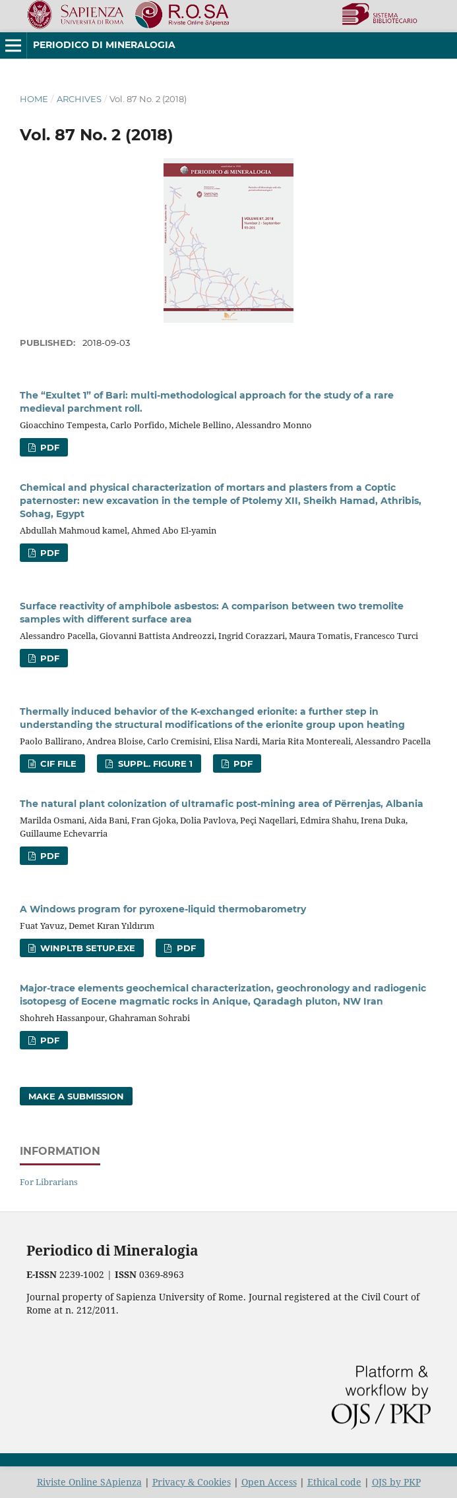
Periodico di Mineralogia (104, 45)
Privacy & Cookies (191, 1482)
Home (34, 99)
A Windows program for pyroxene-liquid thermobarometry (163, 909)
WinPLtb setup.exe (86, 948)
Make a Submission (76, 1096)
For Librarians (49, 1182)
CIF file (57, 763)
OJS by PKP (396, 1482)
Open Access (269, 1482)
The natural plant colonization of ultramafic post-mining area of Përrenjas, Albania (221, 804)
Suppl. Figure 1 (154, 763)
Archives (79, 99)
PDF (48, 447)
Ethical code (334, 1482)
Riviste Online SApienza (89, 1482)
